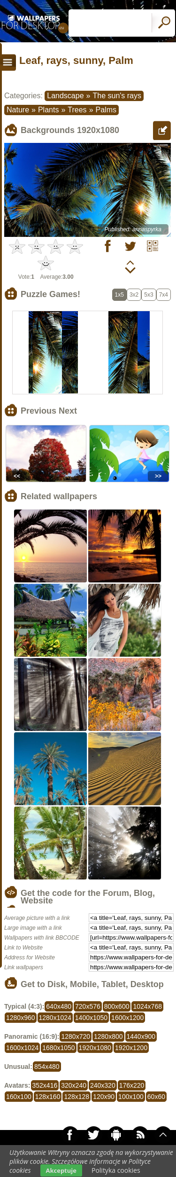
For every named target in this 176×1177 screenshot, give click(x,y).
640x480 (58, 1006)
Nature (18, 110)
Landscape (65, 96)
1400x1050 (91, 1017)
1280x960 (20, 1017)
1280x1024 (55, 1017)
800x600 (117, 1006)
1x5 (119, 294)
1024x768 (147, 1006)
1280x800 (108, 1036)
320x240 (73, 1085)
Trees (77, 110)
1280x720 (75, 1036)
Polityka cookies (116, 1170)
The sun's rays (116, 96)
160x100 (18, 1096)
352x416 (45, 1085)
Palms (106, 110)
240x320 (102, 1085)
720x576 (87, 1006)
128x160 (48, 1096)
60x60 (156, 1096)
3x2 (134, 294)
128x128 (76, 1096)
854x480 (47, 1066)
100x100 (131, 1096)
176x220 (132, 1085)
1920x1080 (95, 1047)
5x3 (148, 294)
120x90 (104, 1096)
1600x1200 (127, 1017)
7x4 (163, 294)
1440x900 (141, 1036)
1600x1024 (22, 1047)
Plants (48, 110)
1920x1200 (131, 1047)
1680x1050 (58, 1047)
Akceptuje (61, 1170)
